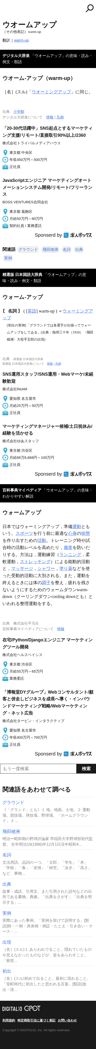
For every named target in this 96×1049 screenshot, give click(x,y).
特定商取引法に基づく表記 (36, 1020)
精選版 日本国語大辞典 (22, 275)
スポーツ (24, 533)
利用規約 (8, 1020)
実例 (8, 258)
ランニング (70, 554)
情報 (49, 117)
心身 (72, 533)
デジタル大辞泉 (16, 56)
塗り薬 (65, 568)
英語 (31, 311)
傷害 (68, 547)
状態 (85, 533)
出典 (79, 249)
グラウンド (28, 249)
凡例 (60, 117)
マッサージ (22, 568)
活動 (41, 540)
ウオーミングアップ (51, 91)
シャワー (46, 568)
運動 (76, 526)
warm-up (21, 40)
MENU (6, 8)
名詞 (66, 249)
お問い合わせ (67, 1020)
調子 (46, 582)
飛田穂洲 (50, 249)
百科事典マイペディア (21, 490)
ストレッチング (35, 561)
